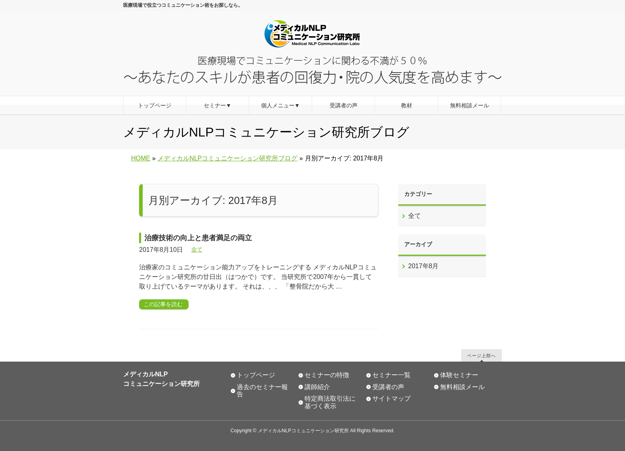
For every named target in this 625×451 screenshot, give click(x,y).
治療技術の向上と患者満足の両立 (198, 238)
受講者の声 (388, 387)
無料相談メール (462, 387)
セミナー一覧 (391, 375)
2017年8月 (423, 266)
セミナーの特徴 (327, 375)
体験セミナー (459, 375)
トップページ (256, 375)
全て (196, 249)
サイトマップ (391, 398)
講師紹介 (317, 387)
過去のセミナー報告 (262, 391)
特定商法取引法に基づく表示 (330, 402)
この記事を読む (163, 304)
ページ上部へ (481, 355)
